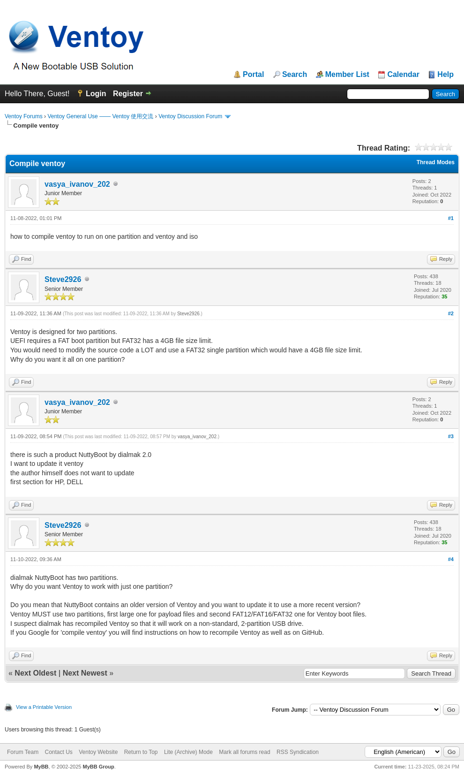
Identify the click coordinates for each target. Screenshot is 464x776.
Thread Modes (436, 162)
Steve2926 (63, 279)
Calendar (403, 74)
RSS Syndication (298, 752)
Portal (253, 74)
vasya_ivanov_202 (77, 184)
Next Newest (85, 673)
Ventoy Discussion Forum (190, 116)
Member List (347, 74)
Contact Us (58, 752)
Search (294, 74)
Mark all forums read (244, 752)
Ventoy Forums (24, 116)
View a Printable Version (44, 707)
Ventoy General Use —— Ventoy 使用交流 (100, 116)
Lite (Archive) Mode (188, 752)
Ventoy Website (98, 752)
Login (96, 94)
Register (128, 94)
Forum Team (22, 752)
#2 (451, 313)
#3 (451, 436)
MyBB (41, 766)
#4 (451, 559)
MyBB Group (98, 766)
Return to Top (141, 752)
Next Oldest (35, 673)
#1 (451, 218)
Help (445, 74)
